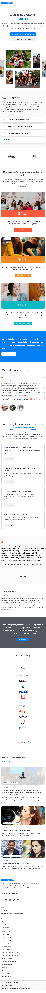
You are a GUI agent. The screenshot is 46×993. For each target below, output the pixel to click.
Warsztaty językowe (7, 943)
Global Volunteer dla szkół (9, 955)
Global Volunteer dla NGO (9, 952)
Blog (2, 922)
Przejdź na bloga (6, 761)
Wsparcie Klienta (6, 919)
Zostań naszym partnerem (23, 39)
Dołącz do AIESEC (8, 354)
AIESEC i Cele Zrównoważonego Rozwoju (14, 913)
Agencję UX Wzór (26, 988)
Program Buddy (6, 976)
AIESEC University (6, 958)
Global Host (5, 973)
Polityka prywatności (7, 985)
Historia (4, 910)
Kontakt (4, 924)
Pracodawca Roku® (7, 964)
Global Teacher (6, 937)
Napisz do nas (23, 639)
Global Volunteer (6, 940)
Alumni (3, 970)
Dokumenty (5, 927)
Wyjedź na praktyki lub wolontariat (23, 34)
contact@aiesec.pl (10, 893)
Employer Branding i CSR (9, 961)
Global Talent (5, 934)
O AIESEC (4, 916)
